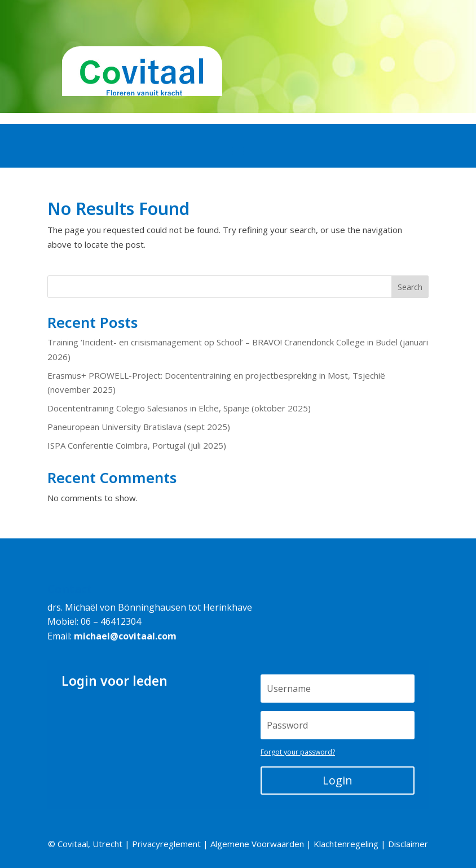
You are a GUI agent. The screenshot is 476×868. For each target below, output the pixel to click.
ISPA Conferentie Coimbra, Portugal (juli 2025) (136, 445)
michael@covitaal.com (125, 636)
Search (410, 287)
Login (337, 780)
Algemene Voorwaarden (257, 843)
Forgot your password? (298, 752)
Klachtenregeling (346, 843)
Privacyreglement (166, 843)
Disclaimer (408, 843)
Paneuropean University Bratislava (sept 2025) (138, 426)
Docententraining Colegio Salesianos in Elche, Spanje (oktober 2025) (179, 408)
